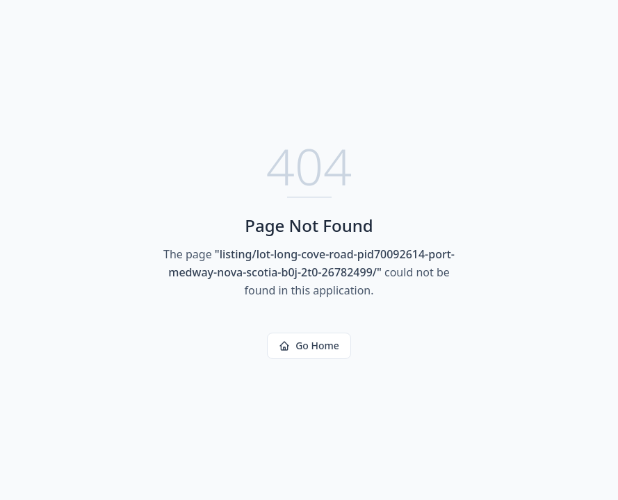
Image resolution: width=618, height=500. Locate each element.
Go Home (309, 345)
